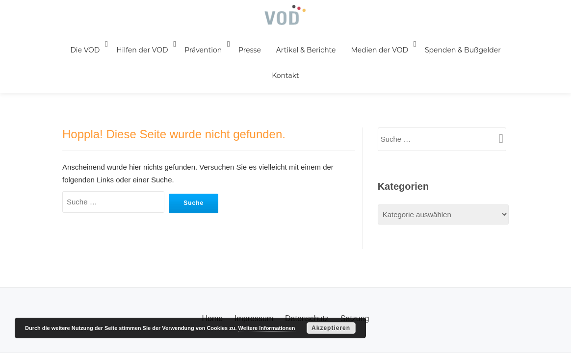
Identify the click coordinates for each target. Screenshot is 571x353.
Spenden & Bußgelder (456, 52)
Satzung (354, 236)
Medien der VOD (374, 52)
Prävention (197, 52)
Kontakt (80, 82)
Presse (243, 52)
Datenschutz (307, 236)
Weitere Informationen (266, 328)
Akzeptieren (330, 328)
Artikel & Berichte (300, 52)
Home (212, 236)
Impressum (253, 236)
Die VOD (81, 52)
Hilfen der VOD (137, 52)
